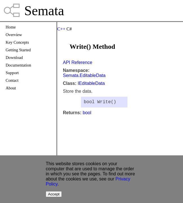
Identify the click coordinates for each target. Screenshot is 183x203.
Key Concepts (17, 42)
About (11, 88)
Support (12, 72)
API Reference (77, 62)
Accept (53, 194)
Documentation (18, 65)
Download (14, 57)
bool (87, 113)
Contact (12, 80)
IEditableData (91, 83)
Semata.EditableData (84, 75)
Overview (14, 34)
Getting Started (18, 50)
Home (11, 27)
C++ (61, 29)
